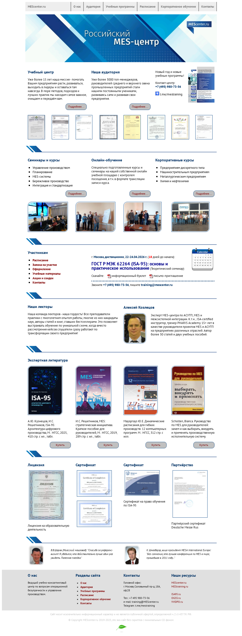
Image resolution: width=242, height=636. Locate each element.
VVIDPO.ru (177, 601)
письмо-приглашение (165, 276)
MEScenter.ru (37, 6)
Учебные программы (120, 6)
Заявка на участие (45, 265)
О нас (77, 6)
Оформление (42, 269)
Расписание (148, 6)
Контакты (207, 6)
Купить (60, 445)
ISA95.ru (176, 594)
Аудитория (93, 6)
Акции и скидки (43, 278)
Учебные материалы (47, 273)
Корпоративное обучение (178, 6)
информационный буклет (125, 276)
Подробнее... (76, 106)
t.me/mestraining (171, 94)
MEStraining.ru (179, 586)
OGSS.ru (176, 598)
